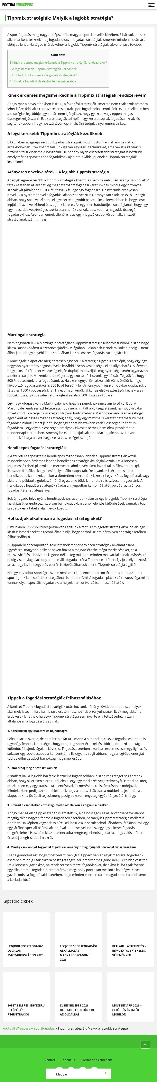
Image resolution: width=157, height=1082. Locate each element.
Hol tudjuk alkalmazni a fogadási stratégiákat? (43, 75)
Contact (50, 1060)
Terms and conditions (97, 1060)
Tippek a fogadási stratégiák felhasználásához (43, 81)
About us (69, 1060)
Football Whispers (16, 1028)
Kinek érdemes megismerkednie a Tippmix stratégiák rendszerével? (58, 62)
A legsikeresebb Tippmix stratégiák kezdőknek (43, 69)
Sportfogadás (44, 1028)
